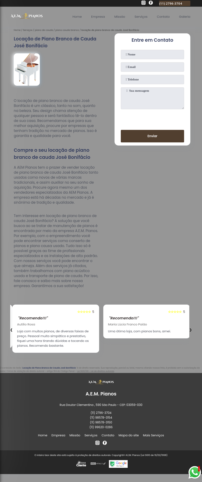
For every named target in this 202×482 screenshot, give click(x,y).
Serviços (141, 16)
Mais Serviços (153, 435)
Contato (163, 16)
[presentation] (152, 118)
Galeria (184, 16)
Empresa (98, 16)
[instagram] (143, 3)
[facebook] (151, 3)
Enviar (152, 136)
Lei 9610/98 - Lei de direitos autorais (95, 371)
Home (77, 16)
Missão (119, 16)
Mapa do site (128, 435)
